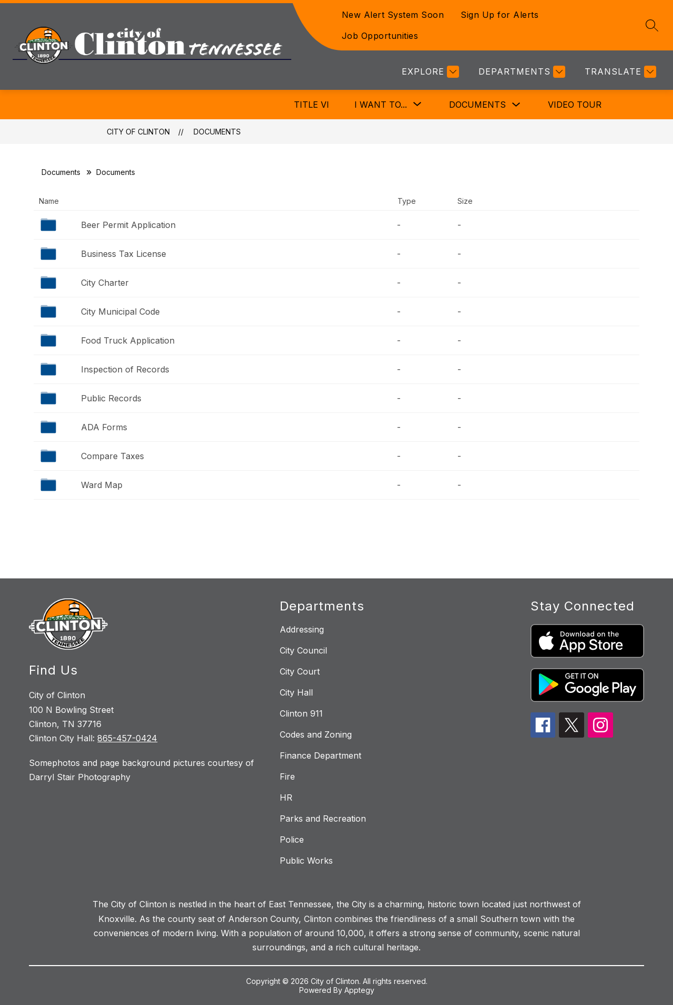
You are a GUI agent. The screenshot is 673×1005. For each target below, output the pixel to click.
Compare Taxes (112, 456)
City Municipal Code (120, 311)
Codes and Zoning (316, 734)
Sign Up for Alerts (499, 14)
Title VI (311, 104)
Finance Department (320, 755)
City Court (300, 671)
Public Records (111, 398)
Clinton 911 (301, 713)
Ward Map (102, 485)
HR (286, 797)
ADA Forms (104, 427)
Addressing (302, 629)
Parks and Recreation (323, 818)
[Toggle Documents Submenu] (516, 105)
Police (292, 839)
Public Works (306, 860)
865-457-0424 (127, 738)
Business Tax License (123, 253)
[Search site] (652, 25)
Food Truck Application (128, 340)
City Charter (105, 282)
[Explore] (429, 71)
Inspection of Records (125, 369)
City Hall (296, 692)
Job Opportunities (380, 35)
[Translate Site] (619, 71)
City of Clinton (138, 131)
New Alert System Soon (393, 14)
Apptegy (359, 990)
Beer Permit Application (128, 225)
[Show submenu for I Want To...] (380, 104)
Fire (287, 776)
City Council (303, 650)
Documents (477, 104)
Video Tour (574, 104)
